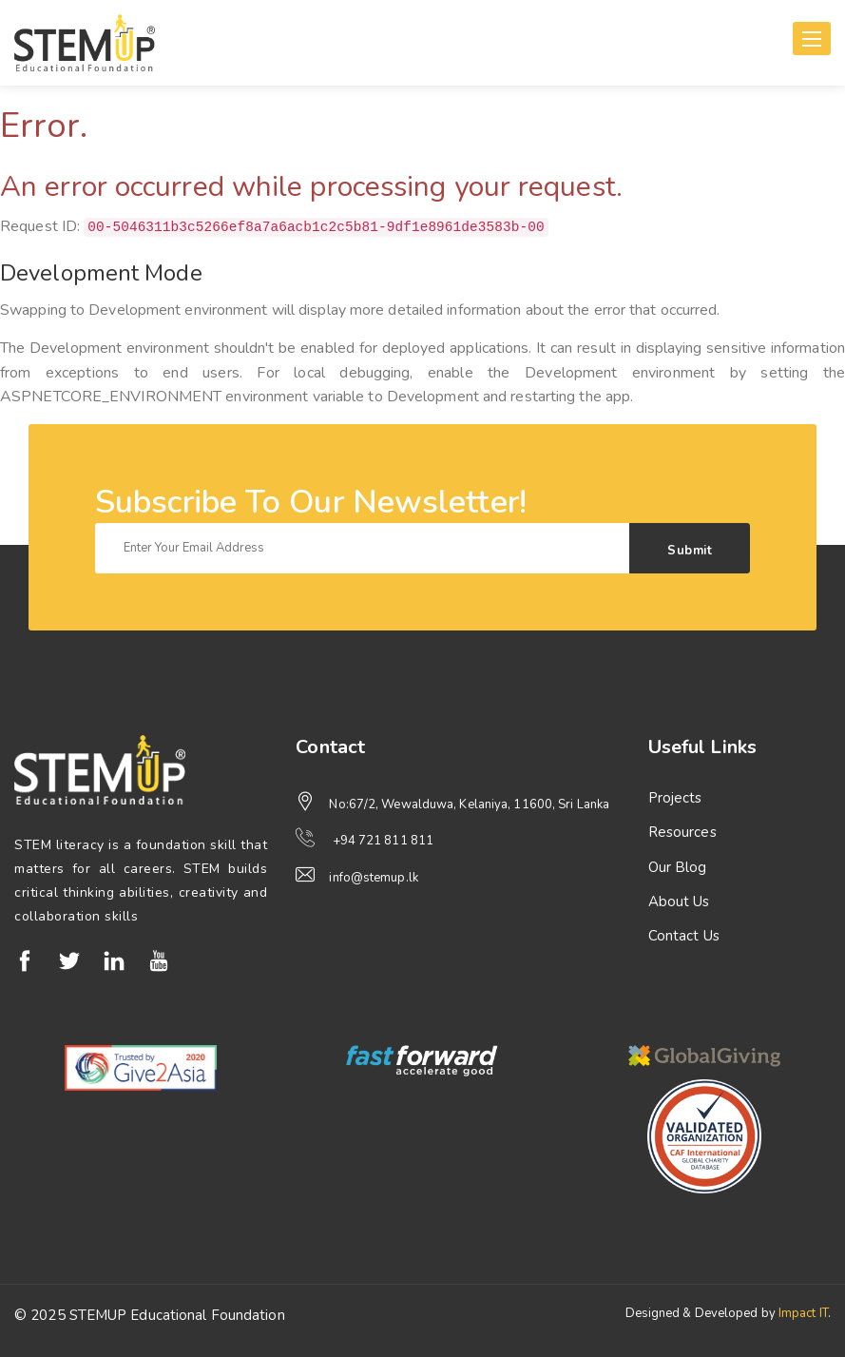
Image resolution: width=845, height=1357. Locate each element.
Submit (689, 550)
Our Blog (677, 867)
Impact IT (803, 1313)
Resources (682, 832)
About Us (679, 901)
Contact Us (684, 935)
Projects (675, 797)
